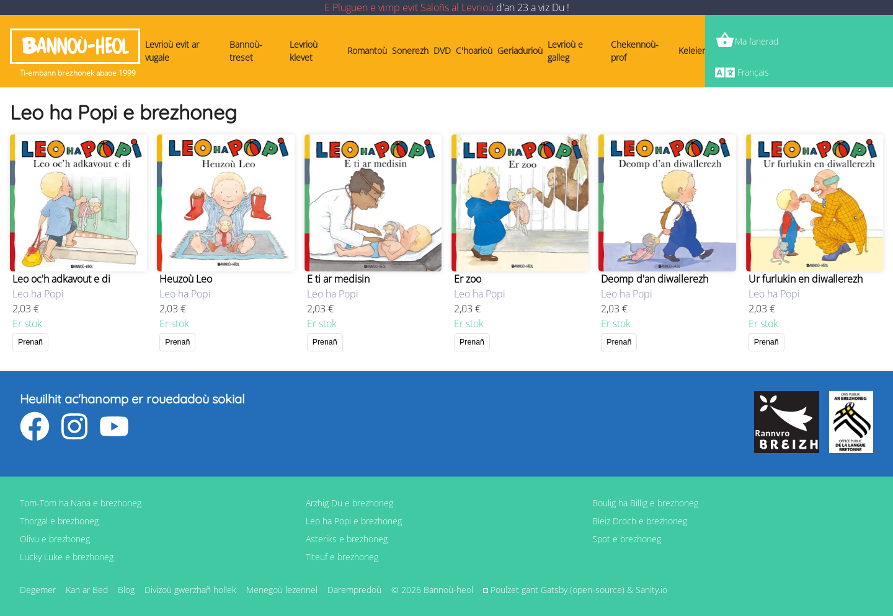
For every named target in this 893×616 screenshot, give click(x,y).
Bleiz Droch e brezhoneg (639, 521)
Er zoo (467, 279)
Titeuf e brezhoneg (342, 557)
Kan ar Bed (87, 590)
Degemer (38, 590)
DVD (442, 50)
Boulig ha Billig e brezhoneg (645, 503)
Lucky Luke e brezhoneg (66, 557)
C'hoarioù (474, 50)
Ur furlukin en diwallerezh (806, 279)
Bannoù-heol (75, 46)
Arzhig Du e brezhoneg (349, 503)
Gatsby (554, 590)
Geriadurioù (520, 50)
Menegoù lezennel (282, 590)
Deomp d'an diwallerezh (654, 279)
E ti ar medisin (338, 279)
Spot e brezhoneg (626, 539)
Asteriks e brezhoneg (347, 539)
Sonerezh (410, 50)
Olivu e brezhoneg (55, 539)
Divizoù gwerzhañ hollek (190, 590)
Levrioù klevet (304, 50)
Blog (126, 590)
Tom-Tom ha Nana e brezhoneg (80, 503)
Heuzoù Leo (185, 279)
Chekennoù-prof (635, 50)
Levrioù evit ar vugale (172, 50)
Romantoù (367, 50)
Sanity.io (651, 590)
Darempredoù (354, 590)
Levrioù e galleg (565, 50)
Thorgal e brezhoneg (59, 521)
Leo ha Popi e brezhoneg (354, 521)
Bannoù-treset (245, 50)
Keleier (691, 50)
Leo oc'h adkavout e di (61, 279)
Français (753, 72)
